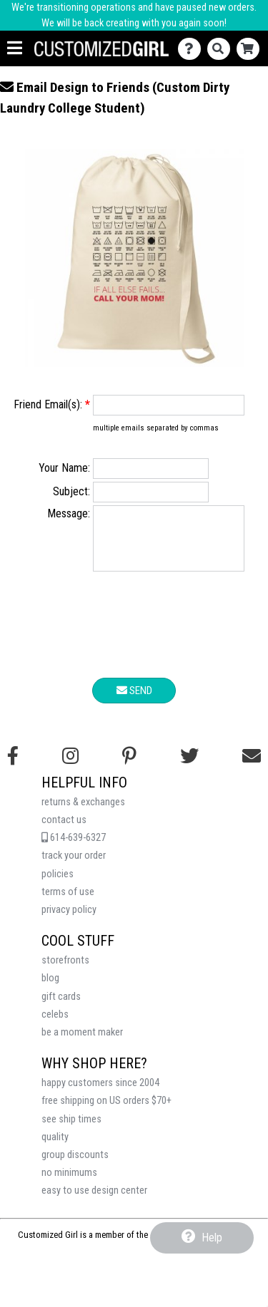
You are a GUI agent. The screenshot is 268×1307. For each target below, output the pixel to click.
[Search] (222, 49)
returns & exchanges (83, 813)
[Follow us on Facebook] (13, 767)
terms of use (67, 903)
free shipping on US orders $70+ (106, 1111)
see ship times (71, 1130)
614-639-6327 (73, 848)
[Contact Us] (192, 49)
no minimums (69, 1183)
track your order (73, 866)
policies (57, 885)
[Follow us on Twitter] (189, 767)
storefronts (65, 971)
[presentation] (134, 638)
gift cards (61, 1007)
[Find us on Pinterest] (129, 767)
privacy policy (68, 920)
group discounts (75, 1165)
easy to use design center (94, 1201)
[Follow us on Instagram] (70, 767)
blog (50, 989)
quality (55, 1148)
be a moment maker (82, 1043)
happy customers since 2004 (100, 1094)
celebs (55, 1025)
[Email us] (251, 767)
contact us (63, 831)
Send (134, 701)
